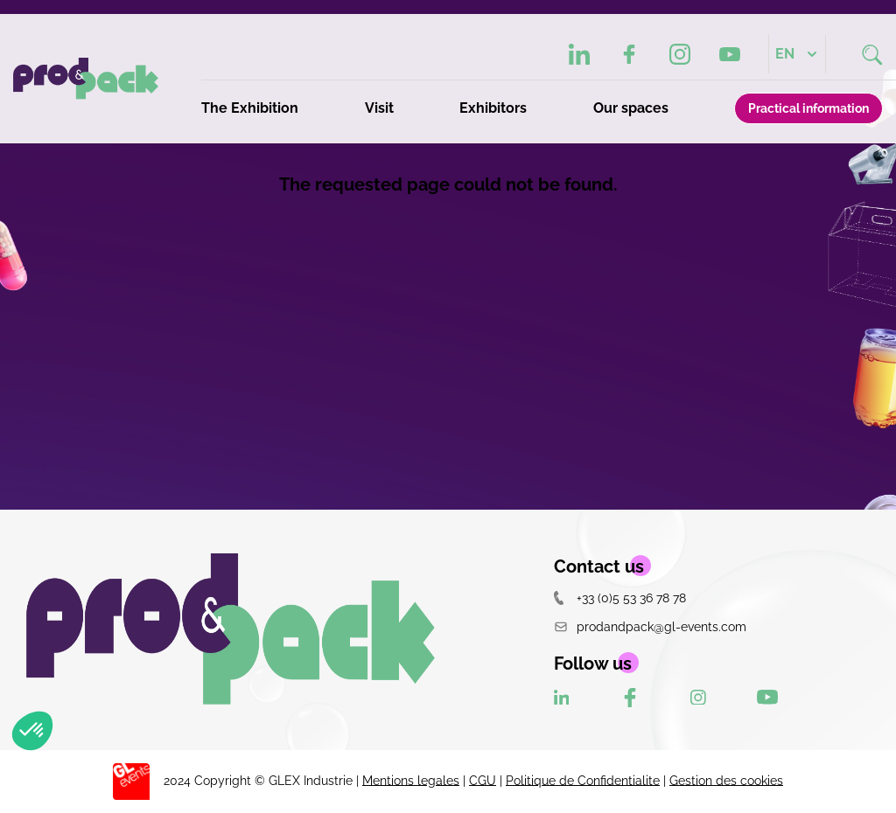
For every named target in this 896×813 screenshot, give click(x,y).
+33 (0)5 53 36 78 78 (620, 597)
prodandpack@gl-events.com (650, 626)
